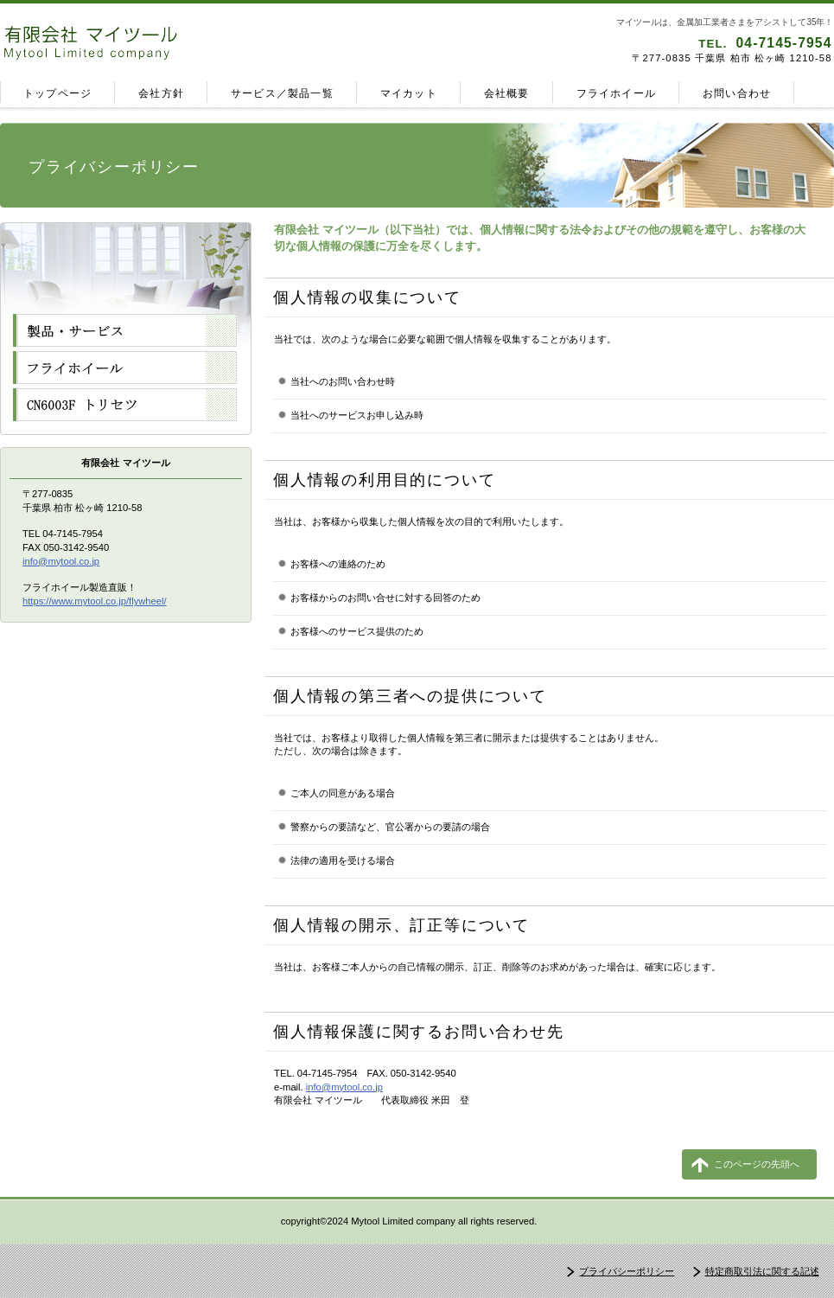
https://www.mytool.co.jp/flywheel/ (94, 601)
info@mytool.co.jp (344, 1087)
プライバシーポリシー (626, 1271)
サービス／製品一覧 (125, 330)
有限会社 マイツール (206, 43)
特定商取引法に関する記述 (762, 1271)
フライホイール (125, 367)
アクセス (125, 404)
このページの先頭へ (756, 1164)
